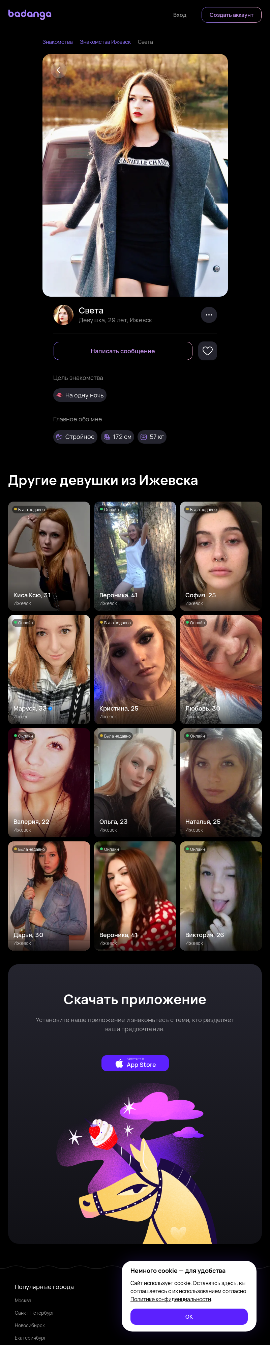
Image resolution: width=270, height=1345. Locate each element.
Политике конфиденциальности (170, 1299)
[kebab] (209, 315)
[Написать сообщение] (123, 350)
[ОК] (189, 1317)
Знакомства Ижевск (105, 42)
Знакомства (57, 42)
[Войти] (179, 15)
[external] (135, 1063)
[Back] (59, 70)
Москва (23, 1300)
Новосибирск (30, 1325)
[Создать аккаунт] (231, 15)
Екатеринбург (30, 1338)
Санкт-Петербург (34, 1313)
